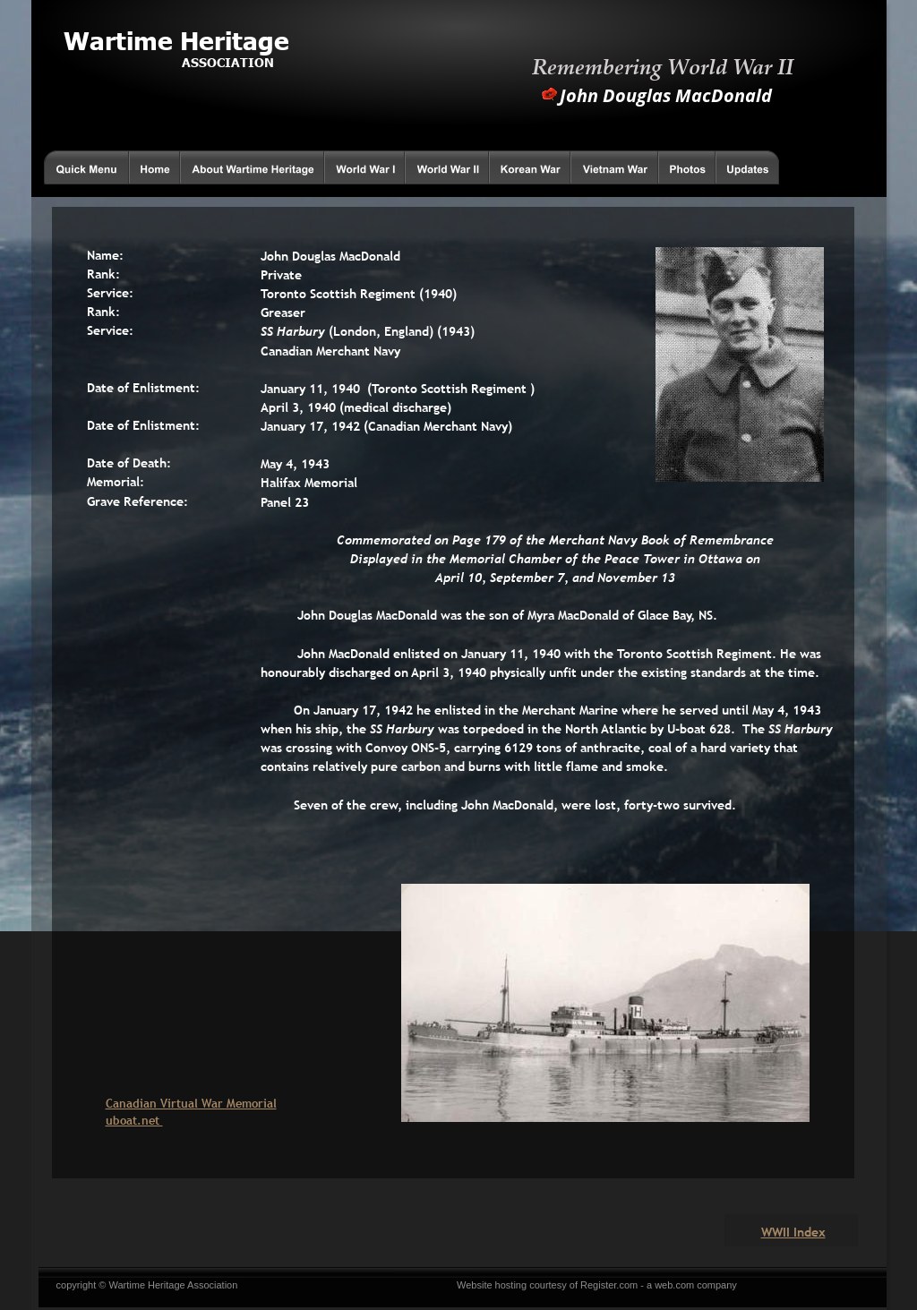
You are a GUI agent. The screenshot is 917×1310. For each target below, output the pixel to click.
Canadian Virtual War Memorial (191, 1103)
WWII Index (793, 1232)
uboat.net (134, 1120)
